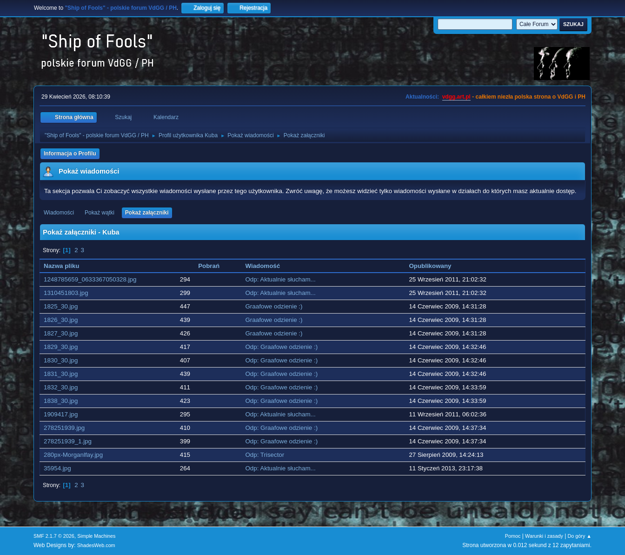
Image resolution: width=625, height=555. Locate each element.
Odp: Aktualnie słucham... (281, 279)
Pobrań (208, 265)
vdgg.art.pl (456, 97)
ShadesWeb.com (96, 545)
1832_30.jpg (61, 387)
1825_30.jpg (61, 306)
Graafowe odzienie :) (274, 306)
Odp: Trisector (265, 454)
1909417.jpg (61, 414)
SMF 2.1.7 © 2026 (53, 536)
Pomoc (513, 536)
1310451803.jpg (66, 292)
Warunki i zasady (544, 536)
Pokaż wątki (99, 212)
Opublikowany (430, 265)
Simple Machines (96, 536)
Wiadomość (263, 265)
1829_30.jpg (61, 346)
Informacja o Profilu (70, 153)
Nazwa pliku (66, 265)
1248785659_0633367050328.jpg (90, 279)
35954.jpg (57, 468)
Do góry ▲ (580, 536)
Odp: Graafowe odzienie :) (282, 346)
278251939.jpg (64, 427)
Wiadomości (59, 212)
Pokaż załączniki (147, 212)
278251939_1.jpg (68, 441)
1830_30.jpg (61, 360)
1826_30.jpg (61, 319)
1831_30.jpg (61, 373)
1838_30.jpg (61, 400)
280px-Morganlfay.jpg (73, 454)
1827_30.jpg (61, 333)
